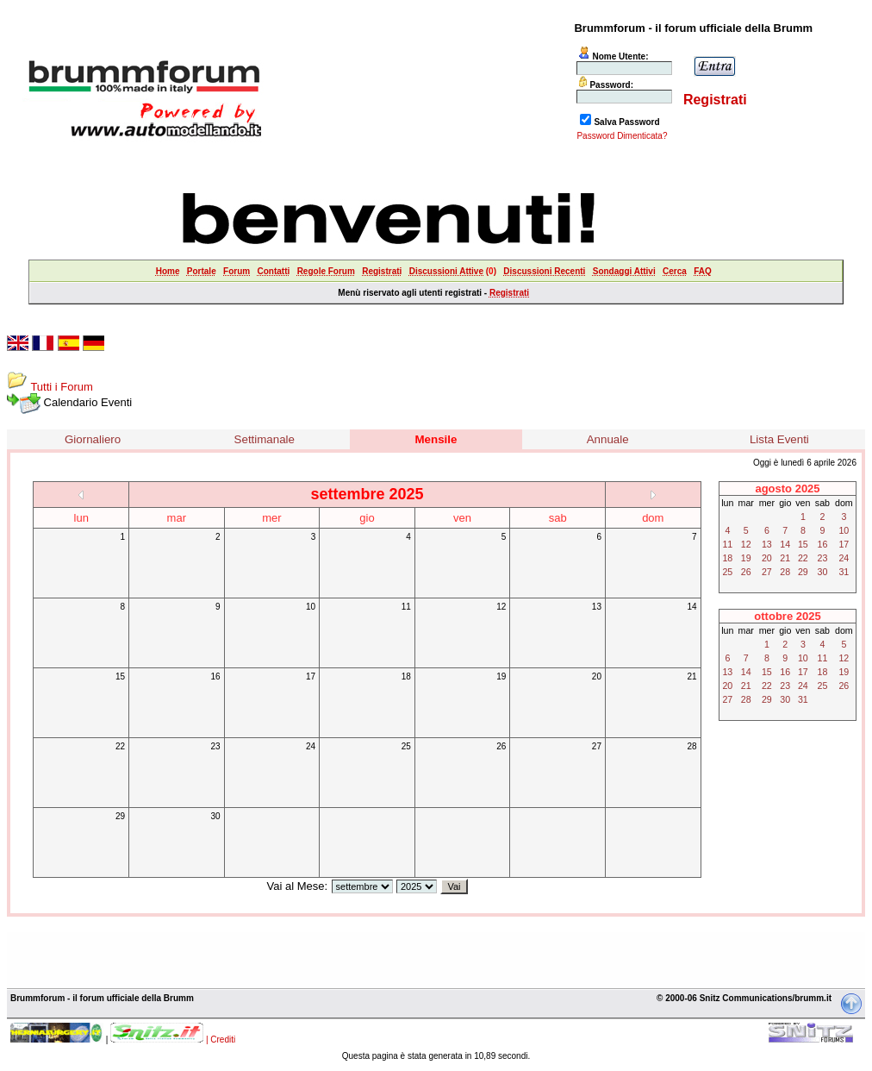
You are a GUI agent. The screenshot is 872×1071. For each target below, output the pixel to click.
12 (501, 606)
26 (501, 746)
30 (215, 816)
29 (120, 816)
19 (501, 676)
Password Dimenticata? (621, 136)
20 (596, 676)
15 (120, 676)
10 (310, 606)
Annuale (608, 439)
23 (215, 746)
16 (215, 676)
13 (596, 606)
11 (406, 606)
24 (310, 746)
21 (691, 676)
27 (596, 746)
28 (691, 746)
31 (843, 572)
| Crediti (220, 1039)
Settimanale (264, 439)
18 (406, 676)
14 (691, 606)
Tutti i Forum (61, 386)
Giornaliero (93, 439)
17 (310, 676)
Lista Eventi (779, 439)
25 (406, 746)
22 (120, 746)
